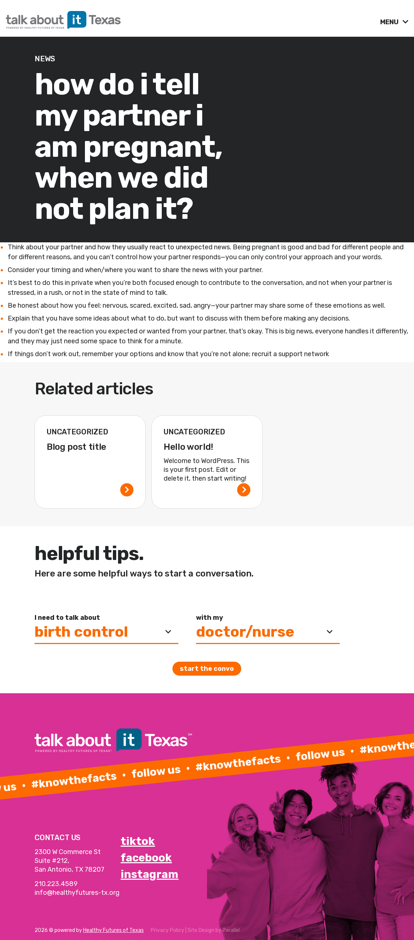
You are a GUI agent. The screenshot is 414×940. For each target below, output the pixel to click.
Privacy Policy (167, 930)
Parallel (231, 930)
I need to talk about (67, 617)
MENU (390, 22)
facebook (146, 857)
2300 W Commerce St (68, 852)
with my (209, 617)
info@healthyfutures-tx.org (77, 893)
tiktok (138, 841)
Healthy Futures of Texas (113, 930)
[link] (190, 18)
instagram (149, 874)
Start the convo (207, 669)
